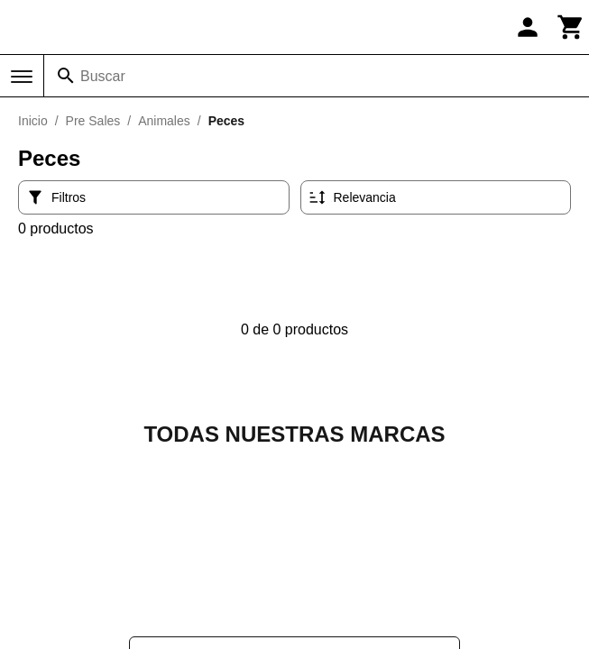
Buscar (102, 76)
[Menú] (21, 76)
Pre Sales (93, 121)
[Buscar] (66, 75)
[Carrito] (571, 27)
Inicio (33, 121)
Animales (164, 121)
